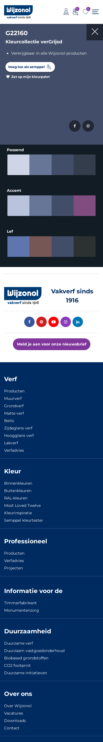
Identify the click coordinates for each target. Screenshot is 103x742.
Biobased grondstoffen (26, 656)
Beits (9, 419)
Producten (14, 389)
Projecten (13, 566)
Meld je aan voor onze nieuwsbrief (51, 343)
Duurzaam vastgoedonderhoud (34, 649)
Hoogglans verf (19, 434)
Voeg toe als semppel (26, 67)
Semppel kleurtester (23, 519)
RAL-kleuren (15, 496)
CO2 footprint (17, 664)
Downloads (15, 719)
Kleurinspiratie (18, 511)
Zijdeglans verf (18, 427)
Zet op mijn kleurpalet (30, 77)
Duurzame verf (18, 642)
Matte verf (14, 412)
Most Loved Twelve (22, 504)
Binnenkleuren (18, 482)
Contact (12, 726)
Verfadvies (14, 449)
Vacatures (13, 712)
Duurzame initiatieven (25, 671)
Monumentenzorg (21, 609)
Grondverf (14, 404)
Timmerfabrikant (20, 601)
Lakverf (11, 441)
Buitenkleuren (17, 489)
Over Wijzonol (18, 704)
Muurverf (13, 397)
